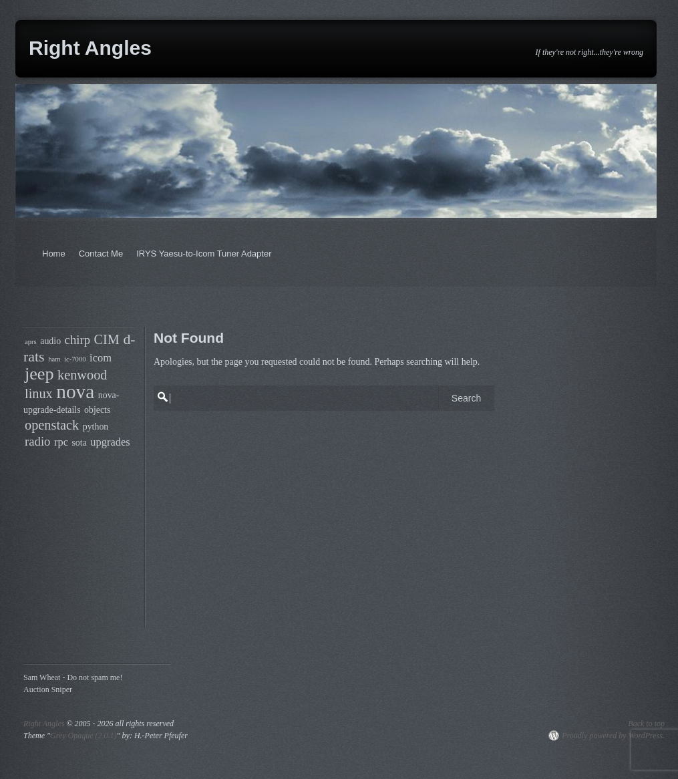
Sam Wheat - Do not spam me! (72, 677)
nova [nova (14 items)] (75, 391)
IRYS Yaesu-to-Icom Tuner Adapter (203, 254)
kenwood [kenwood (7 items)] (82, 374)
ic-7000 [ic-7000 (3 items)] (75, 359)
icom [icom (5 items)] (101, 357)
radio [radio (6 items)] (37, 441)
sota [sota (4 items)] (78, 443)
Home (53, 254)
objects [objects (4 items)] (97, 410)
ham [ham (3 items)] (54, 359)
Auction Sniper (47, 689)
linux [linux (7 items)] (39, 393)
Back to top (646, 723)
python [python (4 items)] (96, 427)
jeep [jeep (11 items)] (39, 373)
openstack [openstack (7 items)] (52, 425)
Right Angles (90, 48)
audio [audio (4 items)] (50, 341)
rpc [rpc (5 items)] (61, 442)
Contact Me (101, 254)
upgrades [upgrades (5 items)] (110, 442)
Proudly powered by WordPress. (613, 735)
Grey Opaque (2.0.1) (83, 735)
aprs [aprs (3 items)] (31, 341)
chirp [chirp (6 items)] (77, 340)
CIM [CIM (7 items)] (107, 339)
